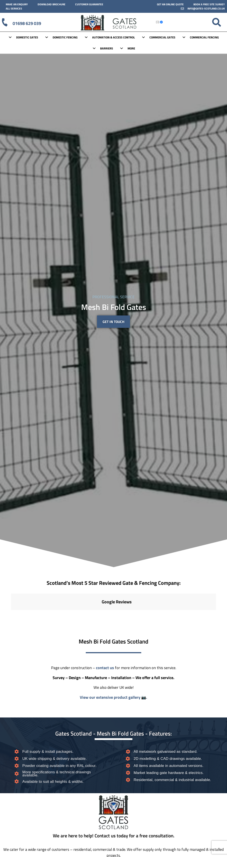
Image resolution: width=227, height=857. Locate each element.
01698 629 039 (27, 22)
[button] (11, 614)
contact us (105, 668)
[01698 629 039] (5, 22)
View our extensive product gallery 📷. (113, 697)
